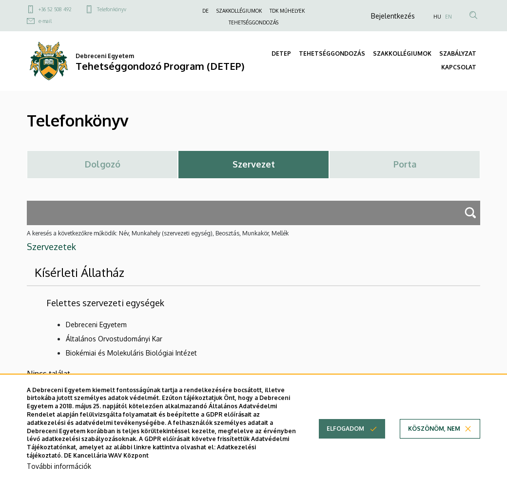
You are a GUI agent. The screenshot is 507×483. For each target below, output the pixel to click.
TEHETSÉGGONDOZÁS (253, 22)
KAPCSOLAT (458, 67)
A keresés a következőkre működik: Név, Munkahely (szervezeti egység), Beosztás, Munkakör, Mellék (158, 233)
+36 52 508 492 (55, 9)
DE (205, 11)
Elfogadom (345, 437)
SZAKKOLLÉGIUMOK (239, 11)
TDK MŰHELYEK (287, 11)
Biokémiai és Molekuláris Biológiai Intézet (131, 353)
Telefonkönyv (111, 9)
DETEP (281, 53)
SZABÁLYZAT (457, 53)
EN (448, 17)
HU (437, 17)
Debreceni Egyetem (96, 324)
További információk (59, 474)
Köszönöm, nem (434, 437)
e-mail (45, 21)
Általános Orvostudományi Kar (114, 339)
